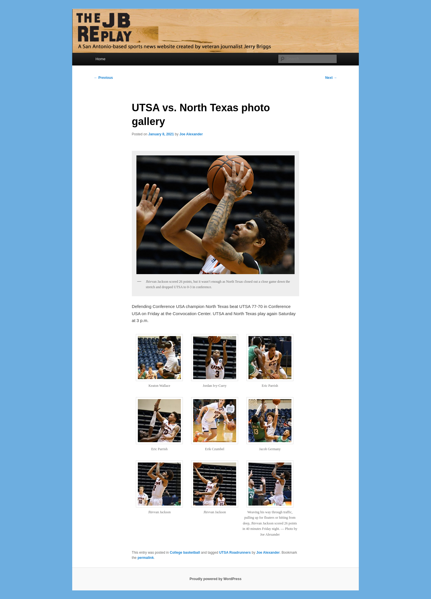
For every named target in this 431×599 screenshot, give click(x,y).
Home (100, 59)
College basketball (185, 553)
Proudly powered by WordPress (215, 579)
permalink (146, 558)
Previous (103, 78)
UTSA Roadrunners (235, 553)
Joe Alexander (191, 134)
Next (331, 78)
